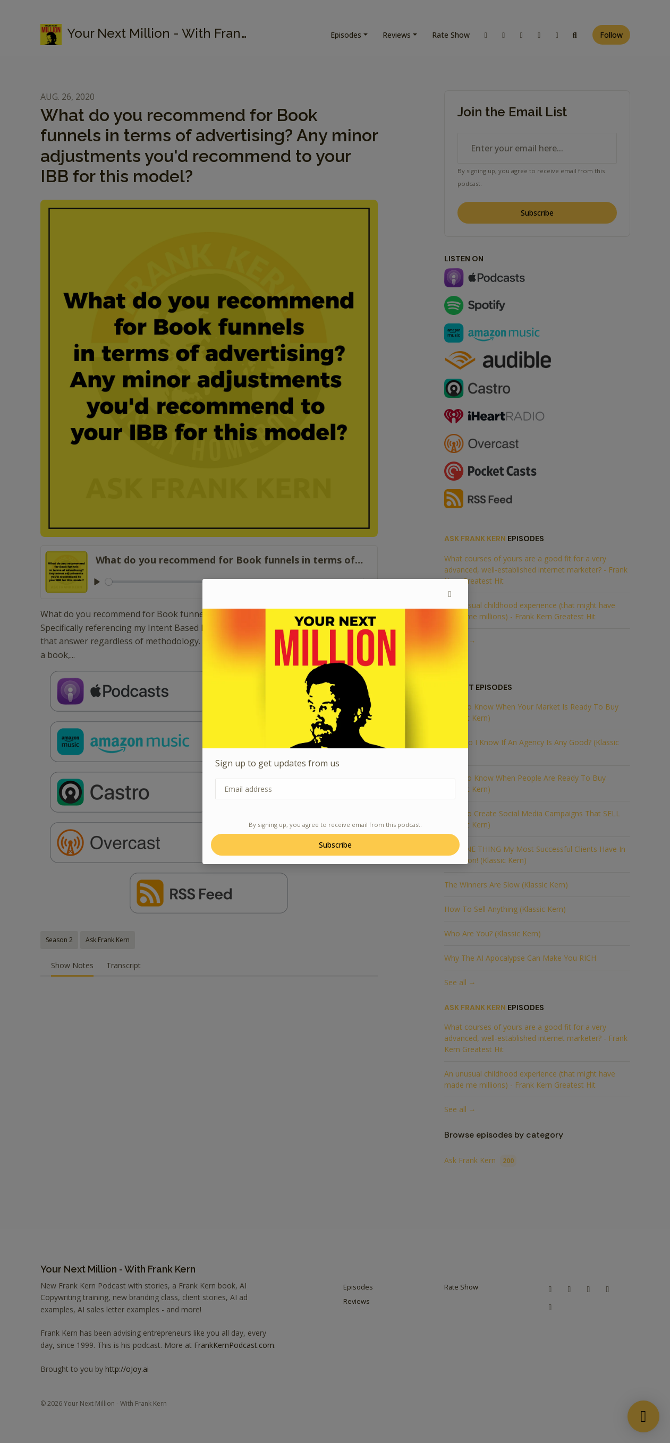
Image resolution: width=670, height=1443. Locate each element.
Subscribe (335, 845)
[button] (450, 593)
